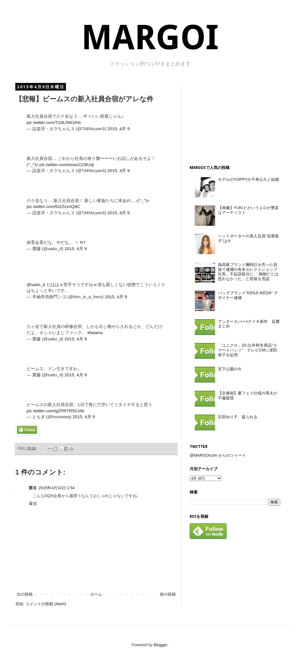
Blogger (160, 645)
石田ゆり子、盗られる (238, 417)
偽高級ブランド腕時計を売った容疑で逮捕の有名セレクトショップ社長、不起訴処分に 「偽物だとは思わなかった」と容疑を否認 (248, 271)
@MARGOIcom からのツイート (218, 455)
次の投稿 (25, 594)
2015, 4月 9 (118, 128)
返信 (33, 503)
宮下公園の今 (230, 369)
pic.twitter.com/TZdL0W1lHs (54, 122)
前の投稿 (168, 594)
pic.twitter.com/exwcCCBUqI (66, 164)
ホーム (96, 594)
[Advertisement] (228, 119)
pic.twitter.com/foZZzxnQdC (53, 206)
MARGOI (150, 37)
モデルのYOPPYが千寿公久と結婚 (248, 179)
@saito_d (36, 284)
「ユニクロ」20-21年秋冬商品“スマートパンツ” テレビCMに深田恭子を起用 (247, 350)
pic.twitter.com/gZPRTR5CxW (55, 410)
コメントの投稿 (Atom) (45, 604)
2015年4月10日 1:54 (56, 488)
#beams (95, 332)
